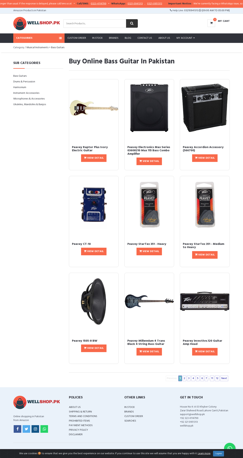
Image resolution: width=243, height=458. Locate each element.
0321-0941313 (142, 4)
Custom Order (76, 38)
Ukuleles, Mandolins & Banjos (29, 104)
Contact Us (144, 38)
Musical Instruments (37, 47)
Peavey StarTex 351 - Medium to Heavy (203, 246)
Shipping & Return (80, 412)
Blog (128, 38)
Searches (130, 421)
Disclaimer (76, 434)
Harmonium (19, 87)
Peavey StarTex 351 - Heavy (146, 244)
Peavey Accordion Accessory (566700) (203, 149)
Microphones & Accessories (29, 99)
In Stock (97, 38)
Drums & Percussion (24, 82)
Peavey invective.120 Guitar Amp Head (202, 342)
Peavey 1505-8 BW (84, 340)
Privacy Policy (78, 430)
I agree (218, 454)
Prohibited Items (79, 421)
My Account (185, 38)
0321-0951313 (162, 4)
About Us (164, 38)
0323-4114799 (106, 4)
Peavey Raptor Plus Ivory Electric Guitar (90, 149)
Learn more (204, 453)
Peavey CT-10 (81, 244)
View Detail (94, 158)
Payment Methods (81, 425)
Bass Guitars (57, 47)
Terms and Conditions (83, 416)
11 (212, 378)
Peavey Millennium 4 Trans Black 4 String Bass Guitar (146, 342)
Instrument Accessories (26, 93)
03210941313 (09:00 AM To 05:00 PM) (207, 10)
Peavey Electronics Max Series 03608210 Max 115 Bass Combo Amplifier (148, 150)
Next (224, 378)
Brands (113, 38)
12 (217, 378)
